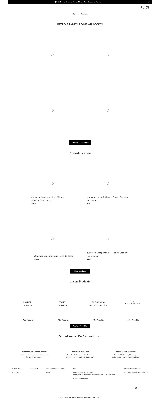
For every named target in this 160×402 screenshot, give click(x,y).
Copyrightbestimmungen (55, 368)
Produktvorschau (80, 153)
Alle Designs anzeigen (80, 143)
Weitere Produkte (80, 326)
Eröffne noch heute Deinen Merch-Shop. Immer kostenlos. (80, 2)
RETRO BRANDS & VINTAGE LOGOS (80, 24)
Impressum (16, 372)
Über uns (83, 14)
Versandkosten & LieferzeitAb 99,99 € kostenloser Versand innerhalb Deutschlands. (94, 373)
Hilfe (74, 368)
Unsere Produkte (80, 281)
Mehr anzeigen (80, 271)
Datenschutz (16, 368)
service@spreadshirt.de (132, 368)
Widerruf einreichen (80, 379)
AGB (48, 372)
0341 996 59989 (136, 372)
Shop (76, 14)
